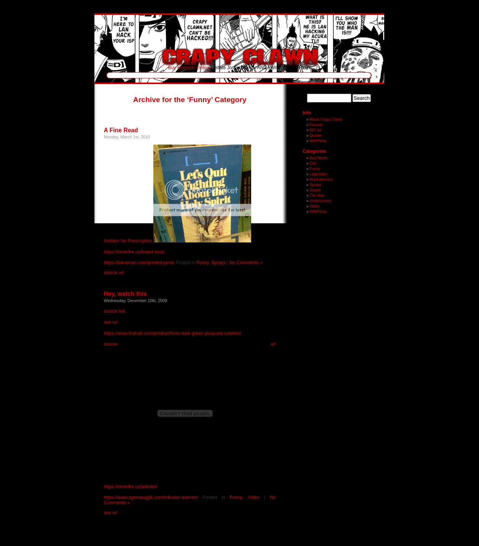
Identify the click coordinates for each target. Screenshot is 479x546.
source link (115, 311)
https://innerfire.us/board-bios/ (134, 252)
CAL (313, 163)
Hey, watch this (125, 294)
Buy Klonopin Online (189, 67)
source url (114, 272)
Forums (316, 125)
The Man (317, 195)
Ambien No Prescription (128, 241)
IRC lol (315, 130)
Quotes (316, 135)
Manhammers (321, 179)
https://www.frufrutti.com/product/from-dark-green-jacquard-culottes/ (172, 333)
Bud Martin (319, 158)
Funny (202, 262)
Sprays (218, 262)
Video (254, 497)
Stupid (315, 190)
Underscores (320, 201)
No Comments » (246, 262)
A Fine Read (121, 130)
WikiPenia (318, 141)
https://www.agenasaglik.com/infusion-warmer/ (151, 497)
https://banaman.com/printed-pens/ (139, 262)
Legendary (319, 174)
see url (111, 322)
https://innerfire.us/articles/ (131, 486)
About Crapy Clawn (325, 119)
